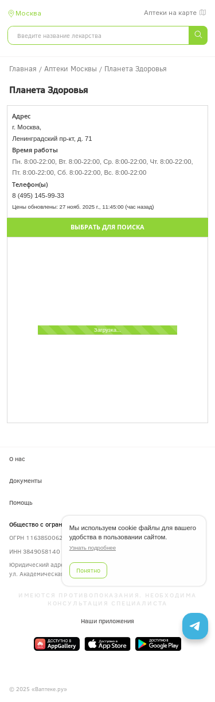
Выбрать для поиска (107, 227)
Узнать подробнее (92, 547)
